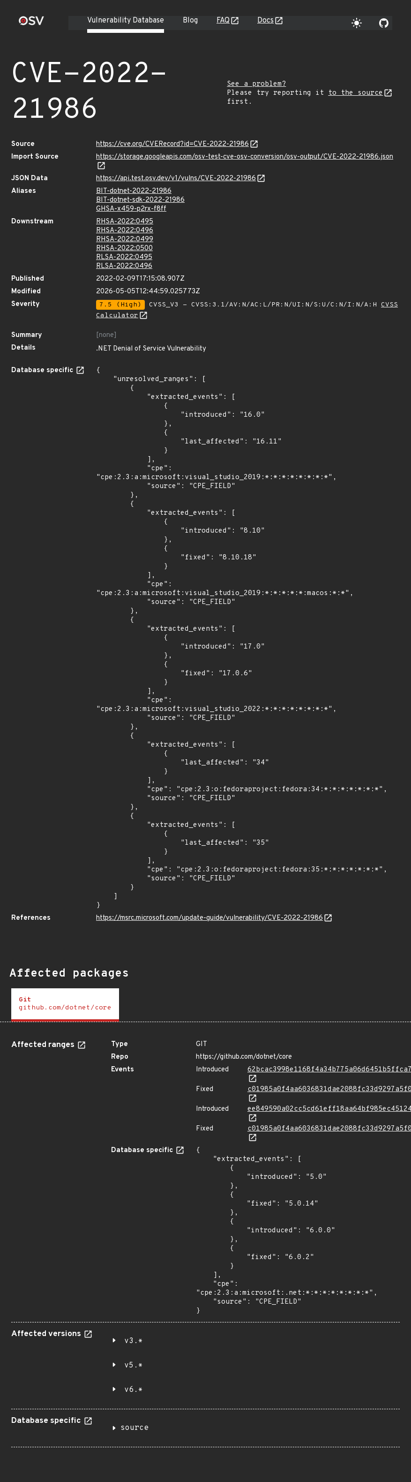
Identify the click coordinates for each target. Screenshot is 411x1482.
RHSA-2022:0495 (124, 221)
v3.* (133, 1341)
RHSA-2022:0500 (124, 248)
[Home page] (31, 24)
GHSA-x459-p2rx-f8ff (131, 209)
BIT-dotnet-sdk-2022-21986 (140, 200)
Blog (190, 20)
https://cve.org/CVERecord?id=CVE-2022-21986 (172, 144)
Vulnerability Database (125, 20)
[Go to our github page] (384, 23)
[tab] (65, 1005)
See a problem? (256, 84)
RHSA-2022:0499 (124, 239)
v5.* (133, 1365)
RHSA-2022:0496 (124, 230)
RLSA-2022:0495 (124, 257)
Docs (265, 20)
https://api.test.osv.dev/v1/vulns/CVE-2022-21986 (176, 178)
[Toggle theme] (356, 23)
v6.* (133, 1390)
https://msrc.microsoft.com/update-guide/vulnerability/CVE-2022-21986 (209, 918)
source (134, 1428)
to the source (355, 93)
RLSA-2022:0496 (124, 266)
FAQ (223, 20)
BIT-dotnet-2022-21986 (134, 191)
